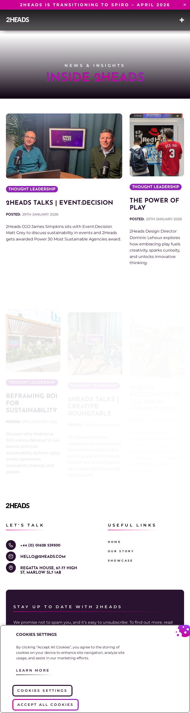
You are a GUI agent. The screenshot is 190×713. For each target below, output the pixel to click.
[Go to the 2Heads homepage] (17, 19)
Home (114, 542)
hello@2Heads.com (43, 557)
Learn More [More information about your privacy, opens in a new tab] (33, 670)
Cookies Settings (42, 690)
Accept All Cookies (45, 704)
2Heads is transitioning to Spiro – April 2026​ (95, 4)
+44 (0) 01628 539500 (40, 546)
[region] (95, 669)
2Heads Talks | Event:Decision (59, 203)
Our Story (121, 551)
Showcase (120, 560)
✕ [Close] (184, 5)
